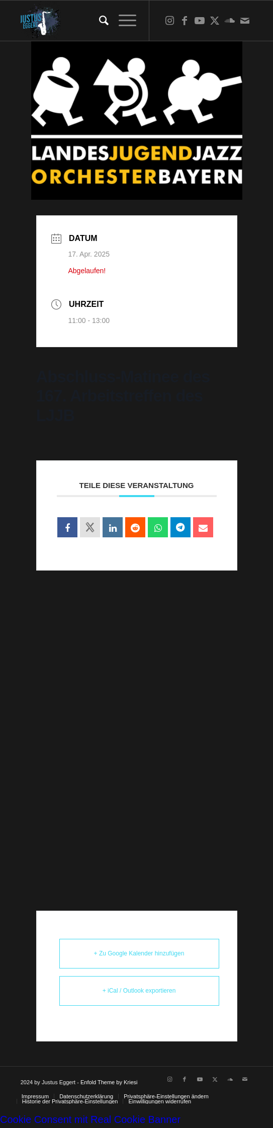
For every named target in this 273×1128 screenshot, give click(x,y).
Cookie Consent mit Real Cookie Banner (90, 1119)
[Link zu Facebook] (184, 20)
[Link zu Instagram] (169, 20)
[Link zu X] (214, 20)
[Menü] (122, 21)
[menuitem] (99, 21)
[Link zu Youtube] (199, 20)
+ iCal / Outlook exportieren (139, 990)
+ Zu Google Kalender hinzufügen (139, 953)
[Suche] (99, 21)
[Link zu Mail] (244, 20)
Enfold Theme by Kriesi (109, 1082)
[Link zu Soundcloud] (229, 20)
